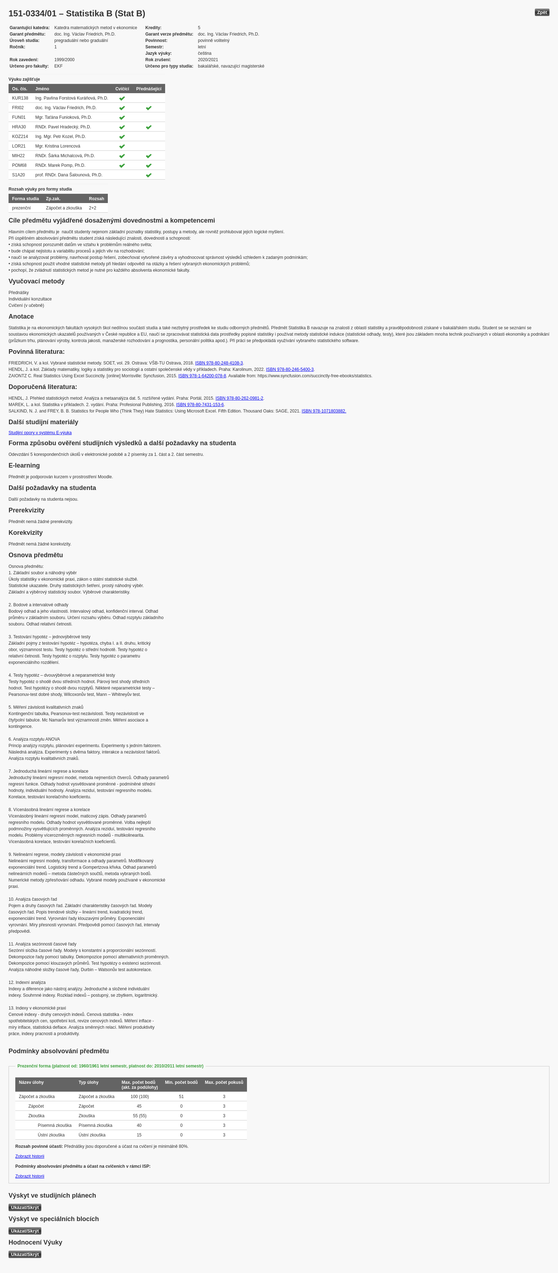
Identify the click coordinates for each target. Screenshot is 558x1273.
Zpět (542, 12)
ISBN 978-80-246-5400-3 (290, 369)
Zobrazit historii (29, 1156)
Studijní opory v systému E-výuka (40, 432)
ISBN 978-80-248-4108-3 (219, 363)
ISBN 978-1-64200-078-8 (202, 375)
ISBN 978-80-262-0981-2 (239, 398)
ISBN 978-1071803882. (324, 411)
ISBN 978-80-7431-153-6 (200, 404)
